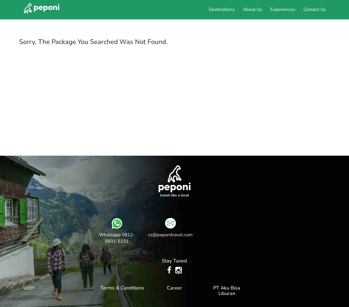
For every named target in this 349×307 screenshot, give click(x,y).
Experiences (282, 9)
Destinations (222, 9)
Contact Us (314, 9)
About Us (252, 9)
